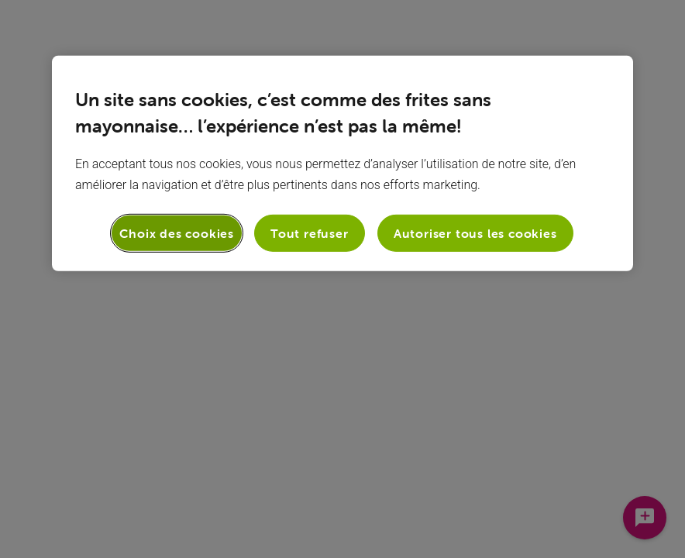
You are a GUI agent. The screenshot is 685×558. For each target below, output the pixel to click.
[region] (342, 163)
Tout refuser (309, 233)
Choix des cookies (176, 233)
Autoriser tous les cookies (475, 233)
